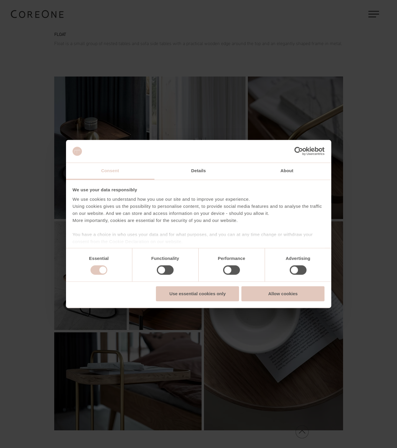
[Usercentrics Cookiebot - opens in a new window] (298, 151)
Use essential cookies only (197, 293)
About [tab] (287, 170)
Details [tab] (198, 170)
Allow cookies (283, 293)
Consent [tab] (110, 170)
